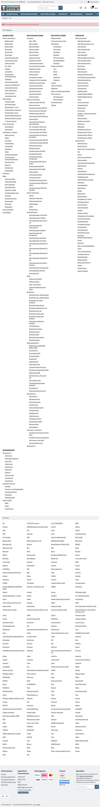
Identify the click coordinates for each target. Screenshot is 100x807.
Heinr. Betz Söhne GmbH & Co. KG (85, 606)
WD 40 (5, 744)
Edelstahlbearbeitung (84, 80)
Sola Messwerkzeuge (81, 719)
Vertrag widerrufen (23, 792)
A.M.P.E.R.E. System (33, 523)
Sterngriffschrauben (35, 94)
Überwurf (8, 165)
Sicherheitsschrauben (36, 86)
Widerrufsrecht (22, 785)
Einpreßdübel (7, 212)
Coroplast (54, 562)
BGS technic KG (7, 548)
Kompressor (81, 111)
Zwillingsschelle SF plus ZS (37, 391)
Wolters (5, 751)
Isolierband (56, 49)
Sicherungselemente (35, 201)
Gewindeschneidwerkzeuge (86, 163)
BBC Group (78, 541)
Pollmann (30, 698)
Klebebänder (55, 44)
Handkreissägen (82, 91)
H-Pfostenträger (10, 102)
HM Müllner (54, 619)
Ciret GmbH (6, 562)
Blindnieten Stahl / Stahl (36, 314)
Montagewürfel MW (35, 419)
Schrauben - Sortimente (34, 430)
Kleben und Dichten (57, 66)
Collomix (29, 562)
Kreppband (56, 52)
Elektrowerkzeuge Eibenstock (12, 572)
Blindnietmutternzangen (36, 337)
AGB (19, 782)
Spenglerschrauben (35, 91)
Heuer (4, 615)
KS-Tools (78, 650)
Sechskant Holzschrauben (37, 83)
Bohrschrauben (33, 52)
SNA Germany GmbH (33, 719)
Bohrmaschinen (82, 72)
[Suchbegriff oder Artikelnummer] (48, 8)
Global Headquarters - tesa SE (12, 596)
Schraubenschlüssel (84, 224)
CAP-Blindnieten (34, 326)
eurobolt (78, 572)
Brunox (77, 555)
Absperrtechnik (82, 146)
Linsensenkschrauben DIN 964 (38, 140)
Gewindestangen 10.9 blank (37, 238)
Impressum (21, 777)
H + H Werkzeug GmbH (82, 596)
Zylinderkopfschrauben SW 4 (38, 180)
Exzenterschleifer (83, 83)
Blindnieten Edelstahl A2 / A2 (38, 308)
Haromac (29, 603)
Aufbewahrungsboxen (11, 458)
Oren (52, 684)
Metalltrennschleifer (84, 121)
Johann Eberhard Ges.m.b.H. (60, 633)
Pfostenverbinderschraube (13, 118)
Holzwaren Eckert (8, 622)
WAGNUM (54, 740)
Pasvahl (53, 688)
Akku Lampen (82, 52)
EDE (28, 569)
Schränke (8, 486)
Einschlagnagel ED (34, 353)
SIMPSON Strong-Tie (33, 716)
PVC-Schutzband (58, 58)
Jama (4, 633)
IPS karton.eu (55, 629)
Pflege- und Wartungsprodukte (60, 91)
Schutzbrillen (9, 478)
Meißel (80, 191)
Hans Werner (79, 599)
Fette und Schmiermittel (58, 41)
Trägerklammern (34, 416)
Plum (76, 695)
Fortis (77, 579)
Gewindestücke (34, 273)
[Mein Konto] (85, 8)
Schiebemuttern (34, 410)
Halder (29, 599)
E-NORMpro (6, 569)
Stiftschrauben (33, 172)
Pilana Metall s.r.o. (32, 695)
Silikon (55, 72)
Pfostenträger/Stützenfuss (13, 116)
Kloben (7, 138)
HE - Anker (8, 66)
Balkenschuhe (9, 41)
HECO (77, 603)
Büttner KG (54, 558)
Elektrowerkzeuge (80, 38)
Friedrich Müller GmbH (58, 583)
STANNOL (30, 726)
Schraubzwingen (83, 230)
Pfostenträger (7, 99)
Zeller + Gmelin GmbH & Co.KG (60, 751)
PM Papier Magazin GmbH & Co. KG (13, 698)
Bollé (28, 551)
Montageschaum (58, 97)
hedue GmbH (7, 606)
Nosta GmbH (79, 681)
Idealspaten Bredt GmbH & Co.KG (37, 629)
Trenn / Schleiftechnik (84, 251)
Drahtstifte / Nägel (10, 190)
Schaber (80, 210)
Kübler (5, 656)
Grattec (29, 596)
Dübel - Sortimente (35, 284)
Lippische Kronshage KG (82, 660)
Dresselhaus (30, 565)
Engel (52, 572)
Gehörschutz (9, 464)
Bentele (29, 544)
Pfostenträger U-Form (11, 113)
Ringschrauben (33, 74)
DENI (77, 562)
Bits (79, 152)
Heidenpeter (31, 606)
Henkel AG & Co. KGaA (10, 610)
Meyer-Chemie (31, 674)
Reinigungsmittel (56, 102)
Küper (29, 656)
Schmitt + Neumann (57, 712)
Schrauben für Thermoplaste (38, 80)
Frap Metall (30, 583)
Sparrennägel (9, 201)
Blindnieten (30, 292)
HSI (28, 626)
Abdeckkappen (33, 204)
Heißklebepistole (83, 177)
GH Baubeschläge (80, 592)
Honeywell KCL (55, 622)
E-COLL (77, 565)
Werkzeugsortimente (84, 263)
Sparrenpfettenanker (11, 88)
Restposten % (31, 446)
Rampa (77, 702)
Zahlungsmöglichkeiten (8, 777)
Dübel (28, 276)
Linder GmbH (55, 660)
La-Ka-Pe (54, 656)
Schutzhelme (9, 481)
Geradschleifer (82, 88)
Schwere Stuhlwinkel (11, 82)
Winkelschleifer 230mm (85, 138)
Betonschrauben (34, 46)
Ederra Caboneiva (56, 569)
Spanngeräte (9, 129)
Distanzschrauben (34, 58)
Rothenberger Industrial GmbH (12, 709)
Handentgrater (82, 171)
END (28, 572)
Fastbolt (77, 576)
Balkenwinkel (9, 46)
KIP (52, 640)
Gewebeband (57, 46)
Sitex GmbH (79, 716)
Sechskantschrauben (35, 154)
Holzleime (56, 80)
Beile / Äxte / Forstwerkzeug (86, 149)
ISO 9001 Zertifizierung (8, 782)
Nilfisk (77, 677)
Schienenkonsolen (35, 402)
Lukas (53, 663)
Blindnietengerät (34, 340)
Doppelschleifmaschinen (85, 74)
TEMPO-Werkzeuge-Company (12, 733)
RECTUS (5, 705)
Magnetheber (82, 188)
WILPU (77, 748)
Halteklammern (34, 413)
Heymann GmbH (80, 615)
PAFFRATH (6, 688)
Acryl (54, 69)
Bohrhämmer (82, 69)
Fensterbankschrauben (36, 63)
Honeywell (30, 622)
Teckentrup (78, 730)
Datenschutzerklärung (86, 776)
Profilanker (8, 79)
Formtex (53, 579)
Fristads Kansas (80, 583)
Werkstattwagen (10, 497)
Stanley (5, 726)
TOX (52, 733)
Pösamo (53, 698)
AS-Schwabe (6, 537)
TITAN (29, 733)
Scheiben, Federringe (35, 198)
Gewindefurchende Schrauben (38, 116)
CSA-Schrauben (34, 55)
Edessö (77, 569)
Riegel (7, 152)
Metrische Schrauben (33, 99)
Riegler (77, 705)
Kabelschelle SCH (34, 364)
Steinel (53, 726)
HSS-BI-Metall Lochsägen (85, 180)
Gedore (5, 592)
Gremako (54, 596)
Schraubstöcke (82, 227)
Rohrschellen (33, 396)
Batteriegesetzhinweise (25, 787)
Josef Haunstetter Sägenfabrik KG (13, 636)
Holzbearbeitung (83, 105)
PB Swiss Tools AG (32, 691)
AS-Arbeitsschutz (80, 534)
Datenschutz (21, 779)
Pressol (77, 698)
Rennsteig (30, 705)
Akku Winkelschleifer (84, 63)
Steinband (56, 63)
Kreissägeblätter (83, 185)
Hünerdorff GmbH (80, 626)
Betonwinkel (9, 52)
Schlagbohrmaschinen (84, 129)
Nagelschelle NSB (34, 373)
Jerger (29, 633)
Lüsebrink (78, 663)
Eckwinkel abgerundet (11, 58)
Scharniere (6, 173)
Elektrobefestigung (33, 343)
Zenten (77, 751)
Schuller (77, 712)
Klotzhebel (81, 182)
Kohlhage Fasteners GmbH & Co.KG (13, 650)
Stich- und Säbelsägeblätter (86, 246)
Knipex (77, 647)
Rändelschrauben (34, 148)
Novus (5, 684)
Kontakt (3, 774)
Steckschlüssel (82, 268)
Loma (28, 663)
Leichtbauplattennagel (12, 193)
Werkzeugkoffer (82, 260)
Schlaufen (8, 196)
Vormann (5, 740)
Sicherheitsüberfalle (11, 155)
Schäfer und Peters (8, 712)
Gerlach (29, 592)
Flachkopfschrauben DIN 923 (38, 108)
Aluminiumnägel (10, 179)
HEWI (28, 615)
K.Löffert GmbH (32, 636)
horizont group (79, 622)
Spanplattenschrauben (36, 88)
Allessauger (81, 66)
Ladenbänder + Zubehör (10, 132)
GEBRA (53, 587)
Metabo (77, 670)
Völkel (77, 737)
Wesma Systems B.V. (9, 748)
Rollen (7, 506)
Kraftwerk (30, 650)
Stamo (77, 723)
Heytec (5, 619)
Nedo (52, 677)
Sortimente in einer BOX (36, 440)
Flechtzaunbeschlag (11, 60)
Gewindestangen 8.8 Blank (37, 230)
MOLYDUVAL (6, 677)
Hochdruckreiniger (83, 102)
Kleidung (7, 472)
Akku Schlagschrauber (84, 60)
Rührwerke (81, 124)
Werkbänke (8, 495)
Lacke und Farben (56, 86)
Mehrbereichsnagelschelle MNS (39, 370)
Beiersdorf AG (7, 544)
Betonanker (8, 49)
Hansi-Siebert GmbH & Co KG (12, 603)
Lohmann (5, 663)
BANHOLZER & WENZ (57, 541)
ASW (28, 537)
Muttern (31, 195)
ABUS (77, 523)
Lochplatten (8, 72)
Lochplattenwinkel (10, 96)
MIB (52, 674)
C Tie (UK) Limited (80, 558)
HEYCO (53, 615)
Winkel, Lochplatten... (9, 38)
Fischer (29, 579)
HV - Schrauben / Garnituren (37, 127)
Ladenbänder (9, 146)
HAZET (53, 603)
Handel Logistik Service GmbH (60, 599)
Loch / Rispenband (8, 124)
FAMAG (53, 576)
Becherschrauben (34, 105)
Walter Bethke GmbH (81, 740)
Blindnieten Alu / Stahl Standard (39, 295)
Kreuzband (8, 141)
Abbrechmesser (82, 143)
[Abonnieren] (97, 787)
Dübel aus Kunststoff (35, 279)
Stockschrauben (34, 97)
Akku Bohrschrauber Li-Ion (86, 44)
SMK (4, 719)
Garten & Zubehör (83, 86)
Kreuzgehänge (9, 143)
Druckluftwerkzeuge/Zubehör (87, 77)
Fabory (29, 576)
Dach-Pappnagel (10, 184)
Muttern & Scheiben (33, 193)
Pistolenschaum (58, 99)
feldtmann (6, 579)
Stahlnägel (8, 204)
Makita (77, 667)
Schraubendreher (83, 221)
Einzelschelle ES (34, 356)
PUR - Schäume (55, 94)
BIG (28, 548)
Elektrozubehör (82, 160)
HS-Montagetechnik (9, 626)
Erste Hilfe (8, 461)
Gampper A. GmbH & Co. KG (35, 587)
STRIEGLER (30, 730)
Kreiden (53, 83)
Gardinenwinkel (10, 63)
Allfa (4, 530)
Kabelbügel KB (33, 362)
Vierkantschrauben (35, 177)
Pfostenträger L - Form (12, 107)
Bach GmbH (79, 537)
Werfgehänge (9, 168)
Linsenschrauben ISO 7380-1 (38, 132)
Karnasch (78, 636)
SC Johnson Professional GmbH (61, 709)
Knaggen (7, 69)
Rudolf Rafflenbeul (32, 709)
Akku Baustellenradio (84, 41)
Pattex (77, 688)
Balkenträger (9, 44)
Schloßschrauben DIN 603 (37, 151)
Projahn (5, 702)
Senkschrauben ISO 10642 (37, 169)
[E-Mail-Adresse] (85, 787)
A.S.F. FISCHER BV (57, 523)
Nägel (4, 176)
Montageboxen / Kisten (85, 199)
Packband (56, 55)
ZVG (28, 755)
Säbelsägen (81, 127)
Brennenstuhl (31, 555)
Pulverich (54, 702)
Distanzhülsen (33, 209)
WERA (77, 744)
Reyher (53, 705)
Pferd (52, 691)
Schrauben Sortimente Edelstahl (39, 437)
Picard (4, 695)
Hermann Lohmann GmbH (59, 610)
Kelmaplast (6, 640)
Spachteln (81, 243)
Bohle (77, 548)
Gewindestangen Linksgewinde (38, 268)
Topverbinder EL (10, 93)
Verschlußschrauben (35, 175)
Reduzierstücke (34, 424)
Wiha (52, 748)
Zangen (80, 265)
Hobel (79, 99)
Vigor (52, 737)
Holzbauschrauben (35, 69)
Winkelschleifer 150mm (85, 135)
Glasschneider (82, 166)
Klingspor (30, 647)
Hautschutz (8, 470)
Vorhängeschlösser (83, 254)
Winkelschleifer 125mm (85, 132)
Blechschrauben (34, 49)
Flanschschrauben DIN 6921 (37, 111)
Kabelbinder (33, 359)
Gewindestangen (32, 212)
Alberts (77, 527)
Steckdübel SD (33, 388)
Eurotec (5, 576)
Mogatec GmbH (80, 674)
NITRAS (5, 681)
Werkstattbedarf (83, 257)
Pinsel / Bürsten (82, 205)
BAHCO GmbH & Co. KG (34, 541)
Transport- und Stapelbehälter (14, 489)
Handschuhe (9, 467)
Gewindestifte (33, 119)
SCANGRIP (78, 709)
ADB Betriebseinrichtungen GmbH (37, 527)
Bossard (77, 551)
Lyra (28, 667)
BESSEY (77, 544)
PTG (28, 702)
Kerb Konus (30, 640)
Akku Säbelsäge (82, 55)
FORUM (5, 583)
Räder (6, 503)
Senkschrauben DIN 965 (36, 166)
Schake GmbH (31, 712)
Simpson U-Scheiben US (12, 85)
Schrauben (30, 38)
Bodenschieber (9, 135)
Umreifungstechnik (11, 492)
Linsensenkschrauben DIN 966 (38, 143)
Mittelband (8, 149)
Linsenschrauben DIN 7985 (37, 129)
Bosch (53, 551)
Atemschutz (8, 456)
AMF (4, 534)
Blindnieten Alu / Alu (35, 311)
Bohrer (80, 155)
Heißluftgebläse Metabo (85, 94)
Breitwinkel (8, 55)
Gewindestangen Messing (37, 270)
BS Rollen (6, 558)
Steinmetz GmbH (80, 726)
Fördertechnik (9, 509)
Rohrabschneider (83, 207)
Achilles (5, 527)
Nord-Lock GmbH (56, 681)
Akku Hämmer (82, 46)
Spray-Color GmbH (32, 723)
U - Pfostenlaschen (11, 121)
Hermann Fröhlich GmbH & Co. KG (37, 610)
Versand (38, 804)
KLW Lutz (54, 647)
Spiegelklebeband (58, 60)
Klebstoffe (56, 77)
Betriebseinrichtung (9, 483)
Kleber (55, 74)
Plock (52, 695)
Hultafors (54, 626)
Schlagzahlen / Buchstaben (86, 216)
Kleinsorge (6, 647)
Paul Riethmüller (8, 691)
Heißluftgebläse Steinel (85, 97)
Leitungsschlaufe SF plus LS (37, 367)
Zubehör (53, 105)
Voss (28, 740)
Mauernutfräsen (82, 118)
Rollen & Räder (7, 500)
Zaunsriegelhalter (8, 210)
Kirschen (29, 643)
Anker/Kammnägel (10, 182)
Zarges (29, 751)
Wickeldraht (8, 207)
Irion (76, 629)
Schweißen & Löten (84, 233)
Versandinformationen (8, 779)
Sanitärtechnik (31, 394)
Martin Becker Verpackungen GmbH (38, 670)
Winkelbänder (9, 171)
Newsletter (4, 785)
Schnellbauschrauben (35, 77)
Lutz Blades (6, 667)
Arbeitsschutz (7, 453)
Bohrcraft (5, 551)
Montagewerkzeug (83, 202)
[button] (81, 8)
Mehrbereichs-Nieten (35, 329)
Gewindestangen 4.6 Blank (37, 218)
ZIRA (4, 755)
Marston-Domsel (8, 670)
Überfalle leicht (9, 162)
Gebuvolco (78, 587)
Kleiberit (78, 643)
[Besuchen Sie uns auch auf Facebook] (3, 796)
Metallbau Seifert (8, 674)
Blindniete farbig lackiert (36, 305)
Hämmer (80, 168)
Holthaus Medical (80, 619)
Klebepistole (81, 108)
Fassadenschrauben (35, 60)
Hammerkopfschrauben (36, 408)
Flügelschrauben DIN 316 (37, 113)
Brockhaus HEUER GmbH (58, 555)
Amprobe (30, 534)
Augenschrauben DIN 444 (37, 102)
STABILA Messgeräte (57, 723)
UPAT (4, 737)
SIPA (52, 716)
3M (3, 523)
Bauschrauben (33, 44)
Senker (80, 240)
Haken (31, 207)
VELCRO (29, 737)
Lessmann (30, 660)
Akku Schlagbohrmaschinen (86, 58)
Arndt (52, 534)
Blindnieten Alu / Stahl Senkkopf (39, 298)
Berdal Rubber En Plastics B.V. (60, 544)
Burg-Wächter (31, 558)
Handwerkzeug (79, 141)
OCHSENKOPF (31, 684)
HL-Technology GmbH (33, 619)
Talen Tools (54, 730)
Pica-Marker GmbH (81, 691)
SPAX (4, 723)
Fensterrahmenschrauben (37, 66)
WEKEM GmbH (55, 744)
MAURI (53, 670)
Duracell (53, 565)
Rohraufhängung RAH (35, 421)
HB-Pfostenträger (10, 104)
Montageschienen (34, 399)
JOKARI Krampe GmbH (82, 633)
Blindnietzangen (34, 334)
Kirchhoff (5, 643)
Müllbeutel (54, 88)
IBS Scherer (6, 629)
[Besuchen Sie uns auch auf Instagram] (7, 796)
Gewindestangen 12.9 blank (37, 241)
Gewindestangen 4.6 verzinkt (38, 215)
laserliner (78, 656)
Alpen (53, 530)
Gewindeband (33, 427)
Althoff (77, 530)
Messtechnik (81, 194)
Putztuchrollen (9, 475)
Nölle (28, 681)
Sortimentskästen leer (36, 443)
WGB (28, 748)
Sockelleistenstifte (11, 198)
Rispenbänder (9, 127)
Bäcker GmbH (7, 541)
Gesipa (53, 592)
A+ (81, 2)
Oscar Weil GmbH (80, 684)
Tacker (80, 249)
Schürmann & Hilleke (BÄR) (11, 716)
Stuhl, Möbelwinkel (11, 90)
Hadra (4, 599)
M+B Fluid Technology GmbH (60, 667)
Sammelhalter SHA (35, 380)
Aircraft (53, 527)
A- (85, 2)
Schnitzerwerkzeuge (84, 219)
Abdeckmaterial (56, 38)
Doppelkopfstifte (10, 187)
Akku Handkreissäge (84, 49)
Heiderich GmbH (56, 606)
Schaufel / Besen (83, 213)
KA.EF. (53, 636)
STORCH (5, 730)
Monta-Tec (30, 677)
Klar (52, 643)
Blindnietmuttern (34, 332)
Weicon (29, 744)
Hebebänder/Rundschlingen (86, 174)
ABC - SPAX (32, 41)
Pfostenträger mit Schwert (13, 110)
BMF (52, 548)
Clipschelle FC (33, 350)
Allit (28, 530)
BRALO (5, 555)
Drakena (5, 565)
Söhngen (53, 719)
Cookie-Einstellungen (24, 790)
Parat (28, 688)
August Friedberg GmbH (58, 537)
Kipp (76, 640)
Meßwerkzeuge (82, 196)
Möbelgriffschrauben (35, 145)
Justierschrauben (34, 72)
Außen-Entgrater (83, 271)
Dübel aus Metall (34, 282)
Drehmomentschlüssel (85, 157)
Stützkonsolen (33, 405)
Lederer (5, 660)
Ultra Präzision (79, 733)
